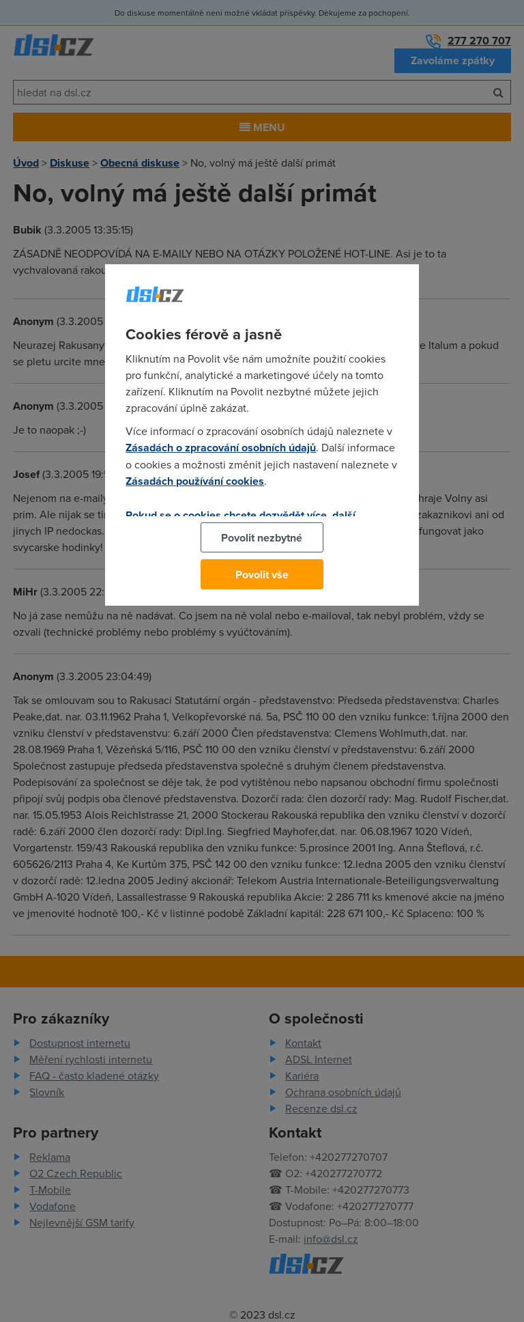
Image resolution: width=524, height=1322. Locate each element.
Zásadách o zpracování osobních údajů (221, 447)
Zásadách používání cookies (195, 481)
